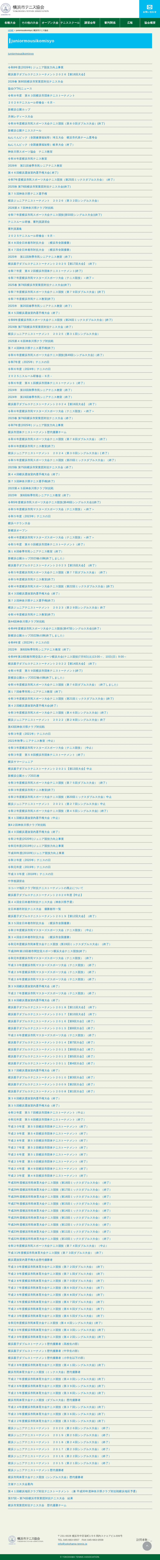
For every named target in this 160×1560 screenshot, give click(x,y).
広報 (130, 22)
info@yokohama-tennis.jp (72, 1544)
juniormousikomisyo (21, 53)
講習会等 (90, 22)
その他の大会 (30, 22)
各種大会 (10, 22)
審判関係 (109, 22)
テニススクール (70, 22)
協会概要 (150, 22)
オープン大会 (50, 22)
